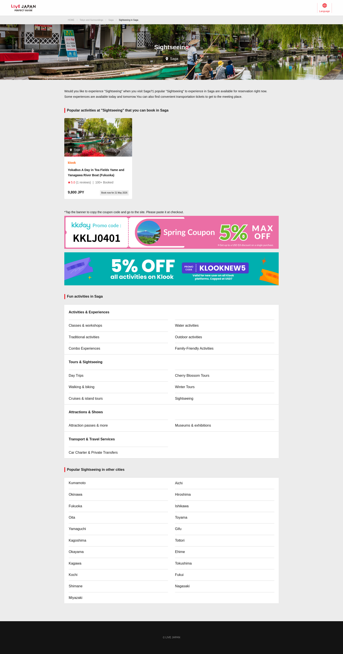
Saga (111, 20)
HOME (71, 20)
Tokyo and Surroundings (91, 20)
